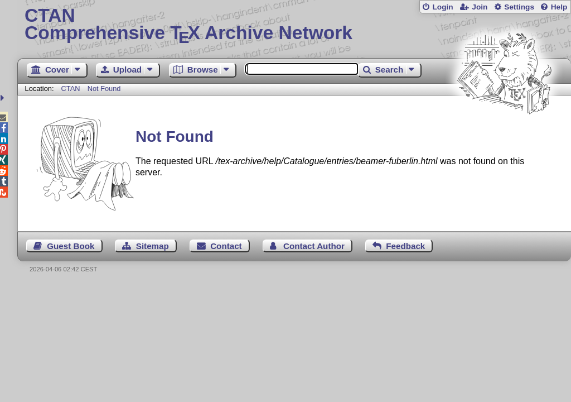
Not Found (104, 88)
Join (479, 7)
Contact (226, 246)
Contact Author (314, 246)
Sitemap (152, 246)
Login (442, 7)
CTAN (70, 88)
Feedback (405, 246)
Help (559, 7)
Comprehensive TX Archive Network (294, 25)
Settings (519, 7)
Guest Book (70, 246)
